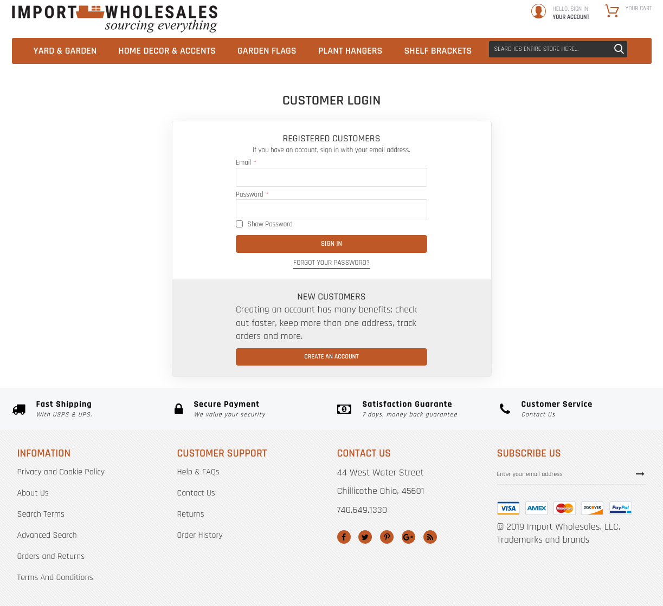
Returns (190, 514)
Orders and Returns (51, 556)
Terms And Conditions (55, 577)
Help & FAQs (198, 472)
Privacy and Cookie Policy (61, 472)
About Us (33, 493)
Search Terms (41, 514)
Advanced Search (47, 535)
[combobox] (558, 49)
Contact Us (196, 493)
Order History (200, 535)
